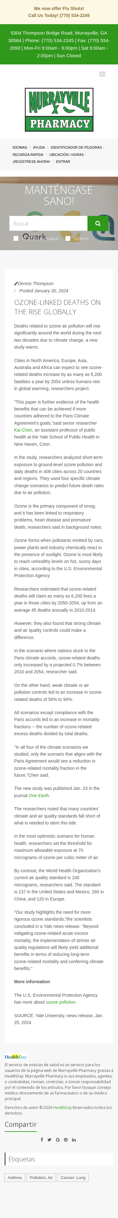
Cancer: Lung (73, 1177)
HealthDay (62, 1107)
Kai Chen (23, 430)
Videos (77, 238)
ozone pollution (61, 1002)
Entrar (63, 161)
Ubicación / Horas (66, 155)
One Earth (39, 795)
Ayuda (39, 147)
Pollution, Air (41, 1177)
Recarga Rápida (28, 155)
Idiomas (20, 147)
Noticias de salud (36, 238)
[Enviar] (98, 223)
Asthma (15, 1177)
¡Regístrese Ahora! (31, 161)
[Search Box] (48, 223)
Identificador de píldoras (76, 147)
